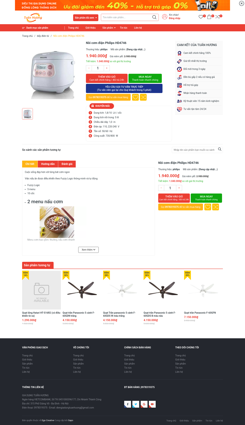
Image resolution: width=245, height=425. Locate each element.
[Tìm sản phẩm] (130, 17)
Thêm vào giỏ (106, 78)
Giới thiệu (90, 27)
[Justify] (154, 17)
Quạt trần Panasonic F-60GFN (200, 312)
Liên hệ (138, 27)
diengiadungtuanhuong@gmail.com (75, 407)
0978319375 (99, 97)
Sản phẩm (107, 27)
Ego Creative (48, 420)
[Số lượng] (98, 68)
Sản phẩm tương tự (37, 265)
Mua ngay (145, 78)
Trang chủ (73, 27)
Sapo (70, 420)
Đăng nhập (174, 18)
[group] (52, 73)
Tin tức (123, 27)
